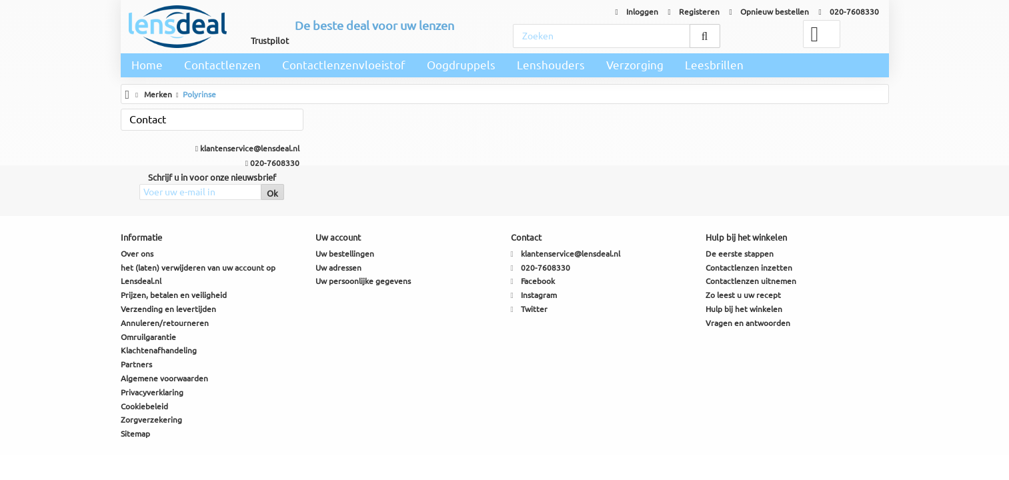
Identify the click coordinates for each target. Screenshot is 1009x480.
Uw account (338, 237)
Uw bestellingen (344, 253)
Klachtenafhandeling (159, 350)
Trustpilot (270, 40)
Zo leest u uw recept (743, 295)
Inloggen (637, 11)
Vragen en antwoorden (748, 323)
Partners (136, 364)
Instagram (539, 295)
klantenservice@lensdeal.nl (247, 148)
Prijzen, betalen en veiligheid (174, 295)
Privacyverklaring (152, 392)
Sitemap (135, 433)
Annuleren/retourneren (165, 323)
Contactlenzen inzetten (749, 267)
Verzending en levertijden (168, 309)
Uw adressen (338, 267)
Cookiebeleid (144, 406)
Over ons (137, 253)
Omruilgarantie (148, 337)
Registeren (694, 11)
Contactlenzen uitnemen (751, 281)
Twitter (534, 309)
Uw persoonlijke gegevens (363, 281)
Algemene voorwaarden (164, 378)
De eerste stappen (740, 253)
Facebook (538, 281)
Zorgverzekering (151, 419)
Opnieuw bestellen (769, 11)
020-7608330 (849, 11)
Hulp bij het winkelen (744, 309)
